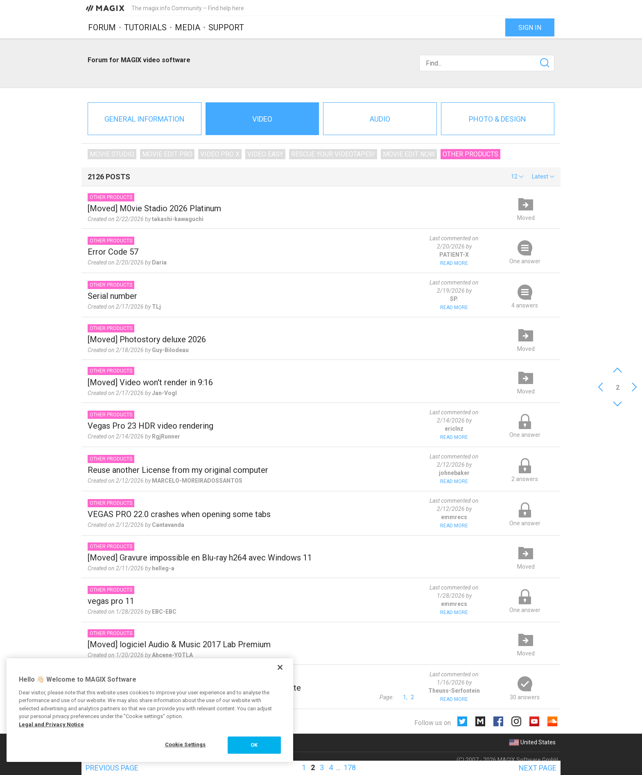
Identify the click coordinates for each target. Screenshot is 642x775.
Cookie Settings (185, 744)
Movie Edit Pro (167, 154)
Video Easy (265, 154)
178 (350, 767)
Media (187, 27)
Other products (470, 154)
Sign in (529, 28)
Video (262, 119)
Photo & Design (497, 119)
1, (405, 697)
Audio (380, 119)
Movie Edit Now (409, 154)
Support (226, 27)
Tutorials (145, 27)
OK (254, 745)
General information (144, 119)
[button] (517, 176)
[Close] (280, 667)
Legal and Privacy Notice (51, 724)
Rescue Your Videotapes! (333, 154)
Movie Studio (112, 154)
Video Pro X (220, 154)
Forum (102, 27)
